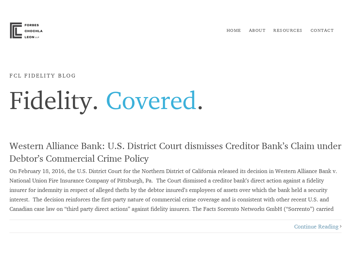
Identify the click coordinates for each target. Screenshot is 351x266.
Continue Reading (316, 226)
